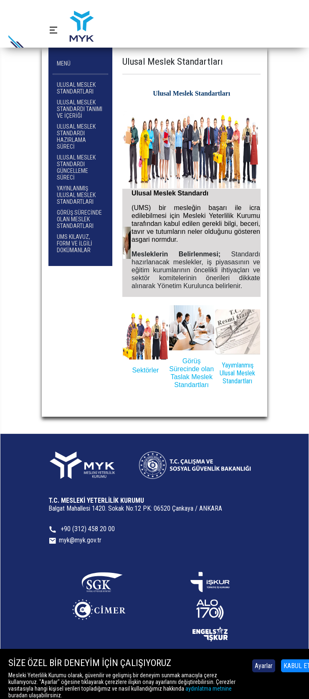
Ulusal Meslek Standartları (76, 88)
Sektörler (145, 370)
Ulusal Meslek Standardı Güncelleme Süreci (76, 167)
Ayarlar (264, 666)
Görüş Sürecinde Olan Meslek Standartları (79, 219)
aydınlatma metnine (208, 688)
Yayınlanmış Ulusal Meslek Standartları (76, 195)
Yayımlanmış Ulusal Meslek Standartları (237, 373)
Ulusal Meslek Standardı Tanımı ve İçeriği (79, 109)
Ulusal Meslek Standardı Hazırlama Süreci (76, 136)
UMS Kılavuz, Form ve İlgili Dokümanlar (74, 243)
